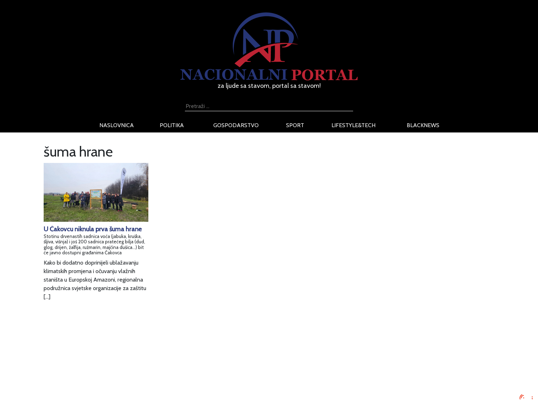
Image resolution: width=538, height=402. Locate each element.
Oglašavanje (124, 355)
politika (172, 125)
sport (295, 125)
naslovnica (116, 125)
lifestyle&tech (353, 125)
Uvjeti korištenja (128, 363)
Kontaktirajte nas (129, 380)
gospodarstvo (236, 125)
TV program (123, 389)
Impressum (122, 346)
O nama (118, 372)
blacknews (423, 125)
